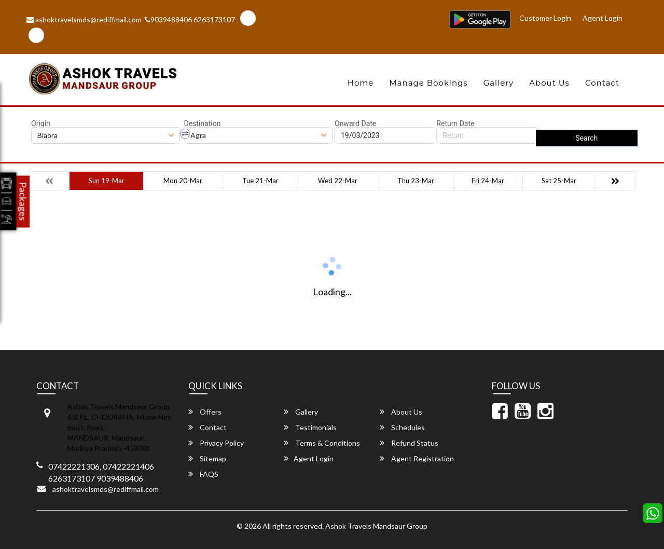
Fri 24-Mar (488, 180)
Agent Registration (417, 458)
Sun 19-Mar (107, 180)
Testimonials (310, 427)
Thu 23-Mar (415, 180)
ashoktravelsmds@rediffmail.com (84, 19)
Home (361, 83)
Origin (40, 123)
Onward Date (355, 123)
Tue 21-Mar (260, 180)
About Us (549, 83)
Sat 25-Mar (559, 180)
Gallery (498, 83)
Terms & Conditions (322, 442)
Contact (602, 83)
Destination (202, 123)
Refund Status (409, 442)
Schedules (402, 427)
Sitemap (207, 458)
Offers (205, 411)
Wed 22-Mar (337, 180)
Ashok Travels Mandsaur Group (376, 525)
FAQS (203, 474)
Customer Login (545, 17)
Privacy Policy (216, 442)
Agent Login (602, 17)
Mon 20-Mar (182, 180)
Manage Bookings (428, 83)
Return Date (455, 123)
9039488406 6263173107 (190, 19)
